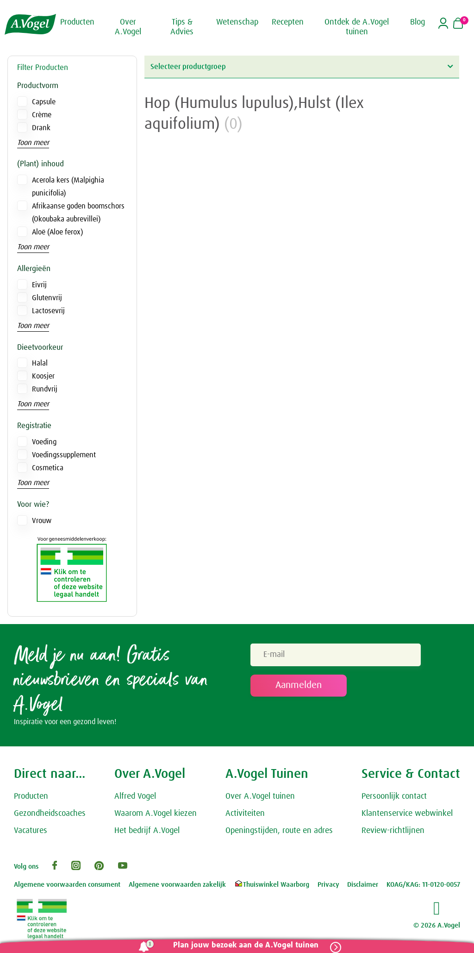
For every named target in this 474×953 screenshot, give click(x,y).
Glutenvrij (47, 298)
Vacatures (30, 831)
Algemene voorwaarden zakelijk (177, 884)
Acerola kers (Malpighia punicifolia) (68, 187)
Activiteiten (245, 813)
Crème (41, 115)
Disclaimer (362, 884)
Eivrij (39, 285)
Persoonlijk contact (394, 796)
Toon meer (33, 142)
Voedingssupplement (64, 455)
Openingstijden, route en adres (279, 831)
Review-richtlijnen (393, 831)
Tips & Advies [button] (181, 27)
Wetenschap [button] (237, 22)
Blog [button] (417, 22)
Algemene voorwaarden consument (67, 884)
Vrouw (41, 520)
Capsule (44, 102)
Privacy (328, 884)
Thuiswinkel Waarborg (271, 884)
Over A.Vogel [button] (128, 27)
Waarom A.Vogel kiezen (155, 813)
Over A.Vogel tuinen (260, 796)
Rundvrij (44, 389)
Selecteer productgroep (301, 66)
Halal (40, 363)
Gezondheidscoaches (50, 813)
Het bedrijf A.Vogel (147, 831)
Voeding (44, 442)
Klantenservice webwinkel (407, 813)
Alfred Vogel (135, 796)
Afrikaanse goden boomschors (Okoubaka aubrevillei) (78, 212)
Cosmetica (47, 468)
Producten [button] (77, 22)
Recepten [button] (288, 22)
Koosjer (43, 376)
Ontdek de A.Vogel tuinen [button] (356, 27)
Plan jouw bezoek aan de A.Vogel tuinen (245, 945)
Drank (41, 128)
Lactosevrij (48, 311)
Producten (31, 796)
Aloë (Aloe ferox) (57, 232)
